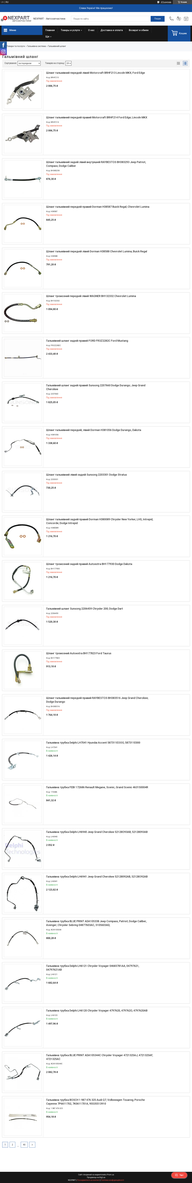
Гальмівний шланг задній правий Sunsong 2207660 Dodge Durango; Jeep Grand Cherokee (95, 387)
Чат (179, 1175)
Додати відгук (179, 19)
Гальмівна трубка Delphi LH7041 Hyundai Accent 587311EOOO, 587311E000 (93, 742)
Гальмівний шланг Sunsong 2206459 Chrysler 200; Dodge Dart (84, 608)
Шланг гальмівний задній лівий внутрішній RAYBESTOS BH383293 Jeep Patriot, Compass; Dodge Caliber (96, 163)
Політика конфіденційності (112, 1180)
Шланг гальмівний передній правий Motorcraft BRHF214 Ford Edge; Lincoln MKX (96, 117)
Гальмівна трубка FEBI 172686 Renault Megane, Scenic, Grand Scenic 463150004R (97, 787)
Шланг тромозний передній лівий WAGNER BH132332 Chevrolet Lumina (91, 296)
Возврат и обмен (139, 30)
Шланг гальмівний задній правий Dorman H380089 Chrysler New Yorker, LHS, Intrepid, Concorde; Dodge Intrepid (99, 521)
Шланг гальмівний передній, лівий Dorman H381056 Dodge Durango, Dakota (93, 430)
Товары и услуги (70, 30)
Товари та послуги (16, 46)
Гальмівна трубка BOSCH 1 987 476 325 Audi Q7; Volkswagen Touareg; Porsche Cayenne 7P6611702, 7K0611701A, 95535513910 (95, 1101)
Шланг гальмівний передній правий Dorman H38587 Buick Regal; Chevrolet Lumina (97, 206)
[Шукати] (158, 19)
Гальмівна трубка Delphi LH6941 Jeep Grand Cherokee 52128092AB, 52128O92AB (97, 876)
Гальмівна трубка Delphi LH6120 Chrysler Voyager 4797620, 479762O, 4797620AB (96, 1010)
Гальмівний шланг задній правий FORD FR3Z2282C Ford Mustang (87, 340)
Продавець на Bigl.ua (96, 1177)
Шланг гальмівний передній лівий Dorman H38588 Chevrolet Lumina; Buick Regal (96, 251)
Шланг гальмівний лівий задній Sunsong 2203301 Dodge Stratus (86, 474)
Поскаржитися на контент (88, 1180)
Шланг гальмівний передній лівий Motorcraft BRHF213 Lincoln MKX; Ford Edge (95, 72)
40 (24, 1144)
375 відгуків (166, 2)
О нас (91, 30)
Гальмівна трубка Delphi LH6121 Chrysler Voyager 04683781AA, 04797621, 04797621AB (92, 967)
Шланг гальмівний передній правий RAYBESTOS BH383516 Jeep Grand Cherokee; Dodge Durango (97, 699)
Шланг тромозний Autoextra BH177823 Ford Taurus (78, 653)
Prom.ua (110, 1175)
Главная (50, 30)
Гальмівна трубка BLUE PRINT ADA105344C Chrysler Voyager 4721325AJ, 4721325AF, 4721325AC (99, 1057)
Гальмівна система (36, 46)
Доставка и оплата (112, 30)
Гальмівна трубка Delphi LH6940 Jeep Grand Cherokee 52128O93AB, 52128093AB (97, 831)
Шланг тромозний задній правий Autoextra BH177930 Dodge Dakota (89, 564)
